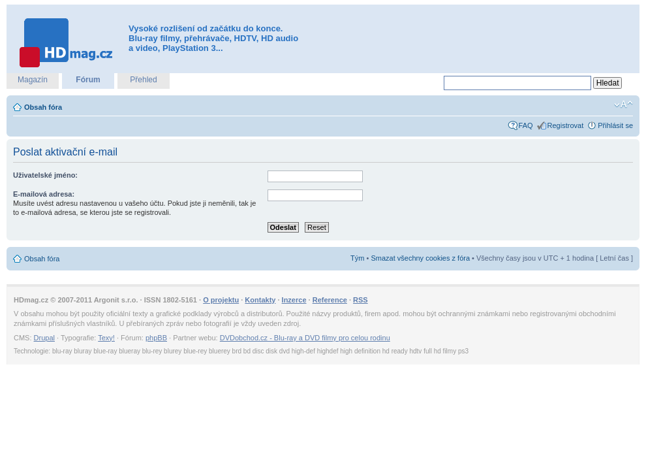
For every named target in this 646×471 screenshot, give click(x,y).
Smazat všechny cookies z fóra (420, 258)
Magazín (33, 79)
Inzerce (294, 300)
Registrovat (565, 125)
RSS (360, 300)
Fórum (88, 79)
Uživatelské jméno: (45, 175)
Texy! (106, 338)
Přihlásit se (615, 125)
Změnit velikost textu (623, 104)
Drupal (44, 338)
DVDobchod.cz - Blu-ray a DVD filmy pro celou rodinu (305, 338)
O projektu (221, 300)
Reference (330, 300)
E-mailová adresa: (43, 194)
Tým (357, 258)
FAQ (526, 125)
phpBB (156, 338)
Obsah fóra (43, 107)
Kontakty (260, 300)
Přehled (143, 79)
